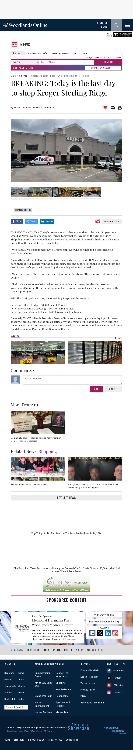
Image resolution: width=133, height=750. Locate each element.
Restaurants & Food (61, 53)
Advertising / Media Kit (92, 702)
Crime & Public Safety (38, 53)
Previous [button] (116, 338)
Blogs (89, 57)
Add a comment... (72, 379)
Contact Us (72, 739)
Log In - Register (89, 676)
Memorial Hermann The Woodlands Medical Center (52, 622)
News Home (33, 650)
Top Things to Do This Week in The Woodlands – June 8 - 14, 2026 (67, 533)
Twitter (117, 677)
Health (21, 692)
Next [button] (121, 452)
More (86, 53)
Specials (8, 692)
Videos (117, 57)
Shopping (48, 451)
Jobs (21, 679)
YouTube (118, 684)
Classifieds (10, 685)
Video (21, 699)
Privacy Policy (87, 689)
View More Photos (23, 209)
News (25, 44)
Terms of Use (87, 683)
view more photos (112, 221)
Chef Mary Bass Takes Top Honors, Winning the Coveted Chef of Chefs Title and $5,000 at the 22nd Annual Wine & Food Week (67, 570)
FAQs (83, 696)
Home (7, 739)
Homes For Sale (43, 712)
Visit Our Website (104, 614)
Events (98, 57)
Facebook (118, 670)
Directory (9, 672)
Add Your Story (23, 67)
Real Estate (10, 699)
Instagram (118, 692)
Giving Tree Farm (43, 695)
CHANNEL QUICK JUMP (101, 67)
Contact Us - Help (89, 670)
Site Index (19, 739)
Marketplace (62, 712)
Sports (76, 53)
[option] (66, 150)
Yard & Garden (63, 689)
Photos (107, 57)
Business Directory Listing (104, 621)
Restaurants (62, 695)
